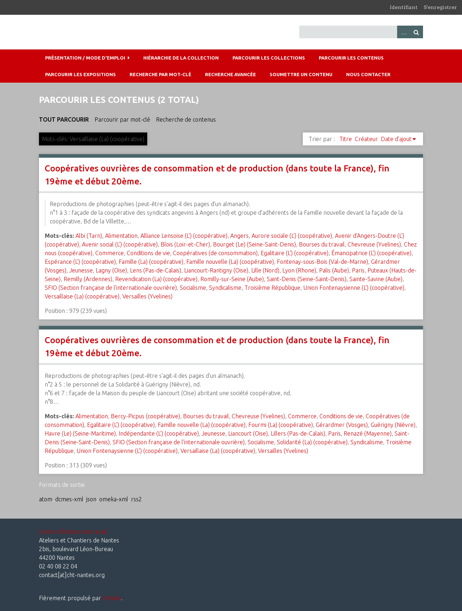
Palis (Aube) (334, 270)
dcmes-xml (69, 499)
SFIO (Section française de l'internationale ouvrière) (111, 287)
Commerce (109, 253)
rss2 (136, 499)
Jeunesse (81, 270)
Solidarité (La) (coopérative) (312, 442)
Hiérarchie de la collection (181, 57)
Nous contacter (368, 74)
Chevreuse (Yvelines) (374, 244)
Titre (345, 139)
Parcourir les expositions (80, 74)
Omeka (112, 598)
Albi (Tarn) (88, 235)
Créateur (366, 139)
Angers (239, 235)
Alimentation (121, 235)
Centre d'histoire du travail (73, 531)
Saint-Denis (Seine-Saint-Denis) (306, 279)
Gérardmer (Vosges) (342, 425)
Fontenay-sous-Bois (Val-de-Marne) (322, 261)
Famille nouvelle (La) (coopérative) (230, 261)
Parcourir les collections (268, 57)
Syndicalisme (225, 287)
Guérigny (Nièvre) (393, 425)
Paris (358, 270)
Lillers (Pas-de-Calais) (298, 433)
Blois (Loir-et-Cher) (185, 244)
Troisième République (272, 287)
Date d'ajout (396, 139)
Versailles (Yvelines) (147, 296)
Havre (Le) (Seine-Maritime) (80, 433)
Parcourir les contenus (351, 57)
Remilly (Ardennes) (88, 279)
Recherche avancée (230, 74)
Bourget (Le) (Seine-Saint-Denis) (254, 244)
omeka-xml (113, 499)
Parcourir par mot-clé (122, 119)
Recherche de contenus (186, 119)
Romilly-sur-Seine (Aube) (232, 279)
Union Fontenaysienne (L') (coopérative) (353, 287)
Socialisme (193, 287)
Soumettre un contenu (301, 74)
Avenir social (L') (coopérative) (120, 244)
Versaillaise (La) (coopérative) (82, 296)
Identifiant (404, 7)
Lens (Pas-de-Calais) (155, 270)
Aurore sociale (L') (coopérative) (292, 235)
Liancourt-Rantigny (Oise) (216, 270)
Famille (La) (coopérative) (151, 261)
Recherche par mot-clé (160, 74)
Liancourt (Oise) (248, 433)
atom (45, 499)
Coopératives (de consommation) (215, 253)
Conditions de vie (148, 253)
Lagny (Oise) (111, 270)
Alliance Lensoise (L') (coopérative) (183, 235)
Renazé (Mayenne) (368, 433)
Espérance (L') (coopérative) (80, 261)
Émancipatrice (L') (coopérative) (371, 253)
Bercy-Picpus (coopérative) (145, 416)
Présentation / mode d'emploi (85, 57)
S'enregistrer (440, 7)
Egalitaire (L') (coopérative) (294, 253)
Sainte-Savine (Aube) (375, 279)
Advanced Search (403, 32)
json (91, 499)
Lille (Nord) (265, 270)
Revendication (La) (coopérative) (156, 279)
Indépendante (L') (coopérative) (159, 433)
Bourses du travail (322, 244)
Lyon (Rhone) (299, 270)
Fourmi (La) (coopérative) (280, 425)
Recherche (416, 32)
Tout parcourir (64, 119)
